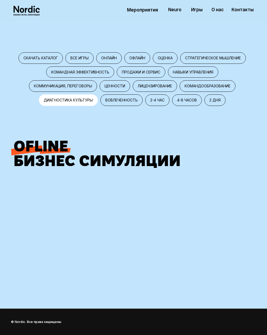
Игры (197, 9)
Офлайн (137, 58)
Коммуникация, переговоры (63, 86)
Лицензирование (155, 86)
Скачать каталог (40, 58)
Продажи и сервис (141, 72)
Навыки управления (193, 72)
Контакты (243, 9)
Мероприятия (142, 10)
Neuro (174, 9)
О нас (217, 9)
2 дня (215, 100)
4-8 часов (187, 100)
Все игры (79, 58)
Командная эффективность (80, 72)
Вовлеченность (121, 100)
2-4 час (157, 100)
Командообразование (207, 86)
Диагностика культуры (68, 100)
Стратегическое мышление (213, 58)
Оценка (165, 58)
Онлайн (109, 58)
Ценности (115, 86)
